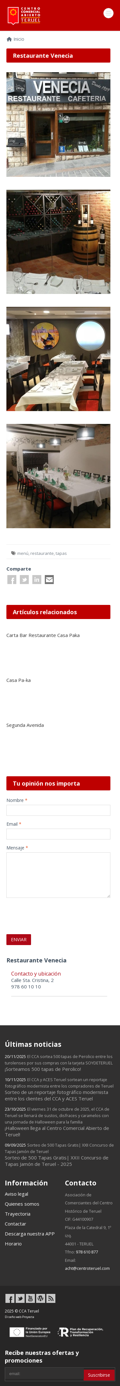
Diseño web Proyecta (19, 1317)
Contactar (15, 1223)
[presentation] (43, 912)
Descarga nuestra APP (30, 1233)
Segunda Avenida (25, 725)
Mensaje (17, 848)
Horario (13, 1243)
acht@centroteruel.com (87, 1268)
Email (13, 824)
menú (22, 553)
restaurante (42, 553)
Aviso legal (16, 1194)
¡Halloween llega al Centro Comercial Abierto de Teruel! (57, 1122)
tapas (61, 553)
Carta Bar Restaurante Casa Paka (43, 635)
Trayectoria (17, 1213)
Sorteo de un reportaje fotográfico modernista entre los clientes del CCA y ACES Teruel (59, 1089)
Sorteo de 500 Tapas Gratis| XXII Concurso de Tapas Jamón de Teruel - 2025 (59, 1154)
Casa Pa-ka (18, 680)
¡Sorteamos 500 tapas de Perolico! (59, 1063)
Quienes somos (22, 1204)
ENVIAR (19, 939)
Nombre (17, 800)
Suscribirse (99, 1375)
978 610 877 (87, 1252)
